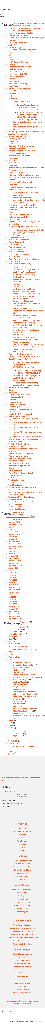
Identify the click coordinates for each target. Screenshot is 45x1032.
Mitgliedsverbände (16, 237)
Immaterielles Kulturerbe (19, 155)
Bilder (10, 52)
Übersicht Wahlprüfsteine (19, 466)
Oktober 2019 (14, 616)
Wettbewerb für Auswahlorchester (22, 490)
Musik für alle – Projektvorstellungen (23, 259)
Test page (12, 451)
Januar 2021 (13, 585)
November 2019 (15, 614)
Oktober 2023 (14, 541)
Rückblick (12, 411)
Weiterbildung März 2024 (23, 649)
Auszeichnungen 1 (16, 47)
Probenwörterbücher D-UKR (20, 409)
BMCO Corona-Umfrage (18, 62)
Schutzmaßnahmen (16, 416)
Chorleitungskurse (16, 76)
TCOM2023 (17, 738)
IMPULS (11, 160)
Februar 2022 (13, 553)
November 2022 (15, 544)
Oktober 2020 (14, 589)
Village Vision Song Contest (24, 349)
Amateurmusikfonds (22, 864)
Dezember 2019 (14, 611)
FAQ (10, 96)
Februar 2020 (13, 606)
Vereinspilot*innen (16, 480)
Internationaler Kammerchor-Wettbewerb (22, 938)
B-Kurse (23, 627)
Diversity (12, 93)
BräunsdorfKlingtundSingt (23, 665)
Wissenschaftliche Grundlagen (21, 497)
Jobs (22, 850)
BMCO (11, 59)
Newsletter (13, 392)
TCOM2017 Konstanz (16, 441)
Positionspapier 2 (15, 397)
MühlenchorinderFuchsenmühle (26, 694)
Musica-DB (12, 657)
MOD (10, 654)
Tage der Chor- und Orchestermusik (23, 419)
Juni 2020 (12, 597)
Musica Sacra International (19, 239)
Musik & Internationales (18, 254)
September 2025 (15, 524)
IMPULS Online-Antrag (17, 163)
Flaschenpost (18, 286)
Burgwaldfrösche (20, 667)
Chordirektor (13, 631)
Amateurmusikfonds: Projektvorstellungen (26, 38)
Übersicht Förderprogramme (22, 860)
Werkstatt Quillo (20, 351)
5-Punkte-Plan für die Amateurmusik (28, 23)
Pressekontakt (14, 402)
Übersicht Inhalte (15, 461)
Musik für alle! (14, 261)
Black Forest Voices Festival (24, 272)
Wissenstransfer (15, 499)
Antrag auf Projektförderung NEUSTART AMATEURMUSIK (29, 371)
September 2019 (15, 618)
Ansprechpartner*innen (18, 42)
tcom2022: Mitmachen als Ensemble (23, 449)
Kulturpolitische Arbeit (18, 217)
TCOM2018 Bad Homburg (18, 444)
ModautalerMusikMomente (24, 692)
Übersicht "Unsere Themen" (22, 889)
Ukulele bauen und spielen (24, 347)
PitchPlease (17, 332)
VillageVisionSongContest (23, 711)
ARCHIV (11, 45)
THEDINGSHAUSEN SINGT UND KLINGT (28, 344)
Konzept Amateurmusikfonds (20, 214)
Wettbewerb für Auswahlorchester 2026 (25, 492)
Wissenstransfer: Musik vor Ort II (22, 502)
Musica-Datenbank (16, 242)
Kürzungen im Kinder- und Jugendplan (24, 222)
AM (21, 624)
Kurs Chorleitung (15, 219)
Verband (12, 478)
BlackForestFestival (21, 663)
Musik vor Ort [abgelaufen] (19, 264)
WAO (10, 751)
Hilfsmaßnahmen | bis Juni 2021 (21, 151)
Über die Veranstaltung (18, 456)
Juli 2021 (11, 570)
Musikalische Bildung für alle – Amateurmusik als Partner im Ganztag (24, 355)
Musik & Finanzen (15, 249)
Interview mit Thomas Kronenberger (23, 175)
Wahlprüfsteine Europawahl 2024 (22, 487)
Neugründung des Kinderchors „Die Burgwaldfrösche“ (27, 326)
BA (21, 629)
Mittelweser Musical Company (25, 315)
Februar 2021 (13, 582)
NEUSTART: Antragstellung (24, 367)
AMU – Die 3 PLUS (15, 40)
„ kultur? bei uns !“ (20, 267)
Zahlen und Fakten (16, 504)
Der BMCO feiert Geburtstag (20, 88)
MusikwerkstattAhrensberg (24, 696)
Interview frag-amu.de (17, 172)
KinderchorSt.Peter (21, 684)
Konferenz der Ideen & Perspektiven (23, 205)
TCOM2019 (17, 734)
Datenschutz (13, 81)
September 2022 (15, 546)
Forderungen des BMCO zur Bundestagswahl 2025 (19, 137)
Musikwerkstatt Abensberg (24, 323)
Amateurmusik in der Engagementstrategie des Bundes (22, 31)
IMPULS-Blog (13, 644)
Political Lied (18, 335)
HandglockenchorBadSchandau (26, 677)
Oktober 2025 (14, 522)
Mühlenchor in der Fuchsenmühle (27, 320)
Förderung (12, 98)
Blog (10, 57)
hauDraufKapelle (20, 682)
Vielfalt (11, 482)
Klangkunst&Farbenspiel (23, 687)
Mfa (10, 652)
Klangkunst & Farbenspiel (23, 308)
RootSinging (18, 706)
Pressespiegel (14, 407)
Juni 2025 (12, 529)
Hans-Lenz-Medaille (16, 148)
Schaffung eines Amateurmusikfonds (28, 230)
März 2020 (12, 604)
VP (9, 749)
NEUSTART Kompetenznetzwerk (26, 362)
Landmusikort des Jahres (22, 867)
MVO (10, 659)
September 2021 (15, 565)
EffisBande (17, 670)
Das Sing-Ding (18, 277)
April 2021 (12, 577)
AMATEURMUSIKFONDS (18, 35)
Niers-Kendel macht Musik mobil (26, 330)
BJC (9, 54)
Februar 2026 (18, 512)
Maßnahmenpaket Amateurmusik (22, 226)
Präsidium (12, 399)
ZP (9, 754)
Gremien (12, 143)
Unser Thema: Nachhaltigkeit (20, 473)
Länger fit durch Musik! (22, 101)
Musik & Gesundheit (16, 252)
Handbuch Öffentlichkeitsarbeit (21, 146)
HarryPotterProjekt (21, 679)
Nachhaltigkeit (22, 912)
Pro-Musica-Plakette (16, 509)
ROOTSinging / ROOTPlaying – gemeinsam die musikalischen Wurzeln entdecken (25, 339)
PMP (10, 723)
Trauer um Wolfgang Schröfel (20, 453)
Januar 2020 (13, 609)
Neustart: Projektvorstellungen (26, 385)
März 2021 (12, 580)
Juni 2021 (12, 573)
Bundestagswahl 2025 (17, 69)
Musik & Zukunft (15, 256)
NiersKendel (18, 699)
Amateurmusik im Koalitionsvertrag (28, 28)
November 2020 (15, 587)
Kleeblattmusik (19, 689)
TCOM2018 (17, 731)
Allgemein (24, 622)
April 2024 (12, 537)
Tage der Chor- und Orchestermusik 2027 (25, 439)
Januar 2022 (13, 556)
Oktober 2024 (14, 534)
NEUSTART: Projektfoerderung (25, 382)
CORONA (12, 79)
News (10, 390)
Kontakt (11, 212)
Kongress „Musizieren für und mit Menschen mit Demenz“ (29, 113)
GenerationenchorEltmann (24, 675)
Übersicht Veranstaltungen (19, 463)
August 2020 (13, 592)
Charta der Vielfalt (16, 71)
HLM (10, 639)
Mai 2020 (12, 599)
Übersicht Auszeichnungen (19, 458)
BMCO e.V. (12, 64)
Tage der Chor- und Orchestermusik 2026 (25, 437)
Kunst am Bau (18, 202)
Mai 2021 (12, 575)
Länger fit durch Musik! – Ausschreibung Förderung (27, 118)
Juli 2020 (11, 594)
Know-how (12, 184)
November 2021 (15, 561)
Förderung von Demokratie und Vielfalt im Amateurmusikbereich (26, 132)
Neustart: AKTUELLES (21, 365)
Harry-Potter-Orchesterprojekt (25, 296)
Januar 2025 (13, 532)
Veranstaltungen (15, 475)
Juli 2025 (11, 527)
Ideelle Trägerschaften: (18, 153)
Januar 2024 (13, 539)
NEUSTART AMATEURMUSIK (19, 359)
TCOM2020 (17, 736)
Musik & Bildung (15, 244)
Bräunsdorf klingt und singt (24, 274)
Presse (11, 725)
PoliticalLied (18, 704)
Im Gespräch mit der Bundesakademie (29, 200)
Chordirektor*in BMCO (17, 74)
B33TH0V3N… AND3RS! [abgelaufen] (23, 50)
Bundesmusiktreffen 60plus (20, 67)
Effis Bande (17, 284)
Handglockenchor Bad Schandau (26, 294)
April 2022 (12, 551)
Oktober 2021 (14, 563)
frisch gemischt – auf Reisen (24, 289)
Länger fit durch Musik (17, 646)
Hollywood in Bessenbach (23, 301)
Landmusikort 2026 (16, 224)
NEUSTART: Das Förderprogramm (26, 375)
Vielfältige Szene (15, 485)
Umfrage (12, 468)
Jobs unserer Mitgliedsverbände (21, 182)
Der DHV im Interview (22, 197)
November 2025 (19, 520)
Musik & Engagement (17, 247)
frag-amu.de (13, 141)
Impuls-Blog (13, 165)
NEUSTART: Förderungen (18, 387)
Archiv (22, 879)
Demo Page (13, 86)
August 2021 (13, 568)
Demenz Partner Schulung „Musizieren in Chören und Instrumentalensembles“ (28, 107)
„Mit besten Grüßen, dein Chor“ (26, 270)
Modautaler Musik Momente (24, 318)
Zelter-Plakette (14, 506)
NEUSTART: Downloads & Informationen (23, 379)
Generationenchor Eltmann (24, 291)
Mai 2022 (12, 549)
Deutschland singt (16, 91)
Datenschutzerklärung (17, 83)
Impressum (13, 158)
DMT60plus (13, 636)
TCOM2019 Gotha (15, 446)
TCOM (10, 728)
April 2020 (12, 602)
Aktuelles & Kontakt (21, 26)
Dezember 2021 (14, 558)
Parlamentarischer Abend (19, 395)
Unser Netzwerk (15, 470)
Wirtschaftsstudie (15, 494)
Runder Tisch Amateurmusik (20, 414)
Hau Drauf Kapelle (20, 298)
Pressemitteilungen (16, 404)
